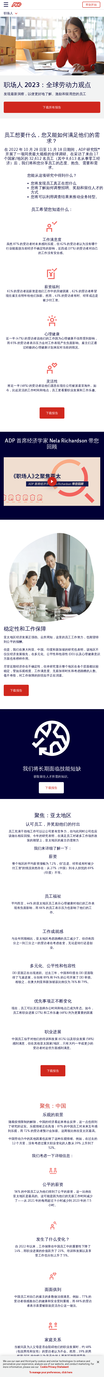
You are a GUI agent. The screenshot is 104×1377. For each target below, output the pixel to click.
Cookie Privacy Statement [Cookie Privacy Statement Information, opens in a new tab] (54, 1366)
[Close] (98, 1362)
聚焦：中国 (53, 1105)
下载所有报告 (52, 107)
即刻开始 (91, 4)
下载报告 (52, 413)
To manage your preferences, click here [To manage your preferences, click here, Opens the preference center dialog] (50, 1372)
